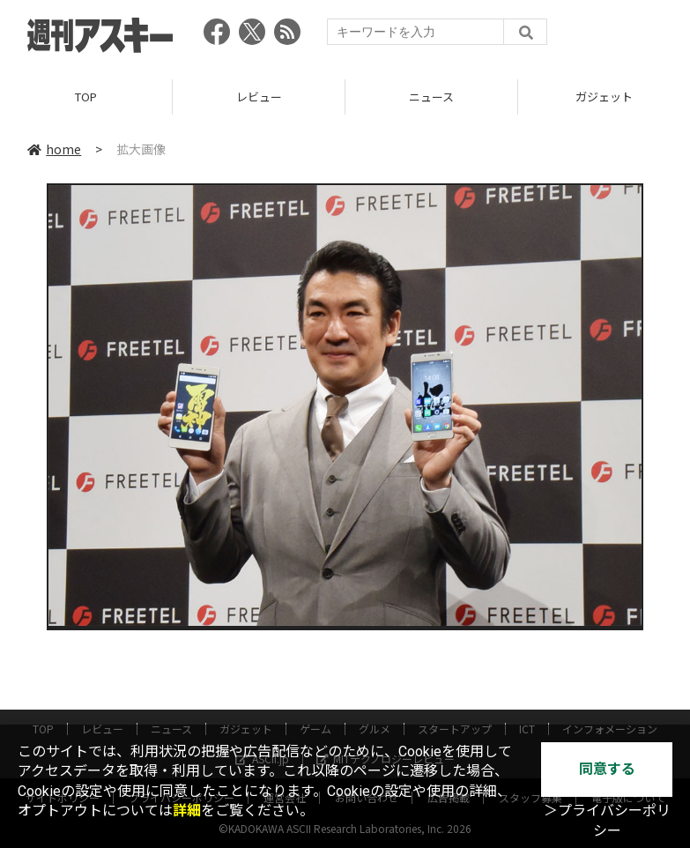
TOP (86, 96)
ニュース (431, 96)
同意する (607, 769)
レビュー (259, 96)
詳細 (187, 810)
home (54, 149)
